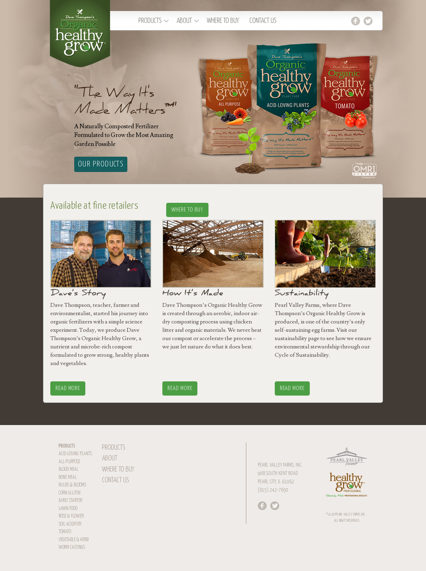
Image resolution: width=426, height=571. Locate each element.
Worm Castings (72, 547)
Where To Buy (223, 21)
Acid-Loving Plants (75, 453)
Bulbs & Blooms (72, 485)
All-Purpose (69, 461)
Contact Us (262, 21)
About (184, 21)
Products (150, 21)
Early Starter (70, 500)
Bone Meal (68, 477)
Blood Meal (68, 469)
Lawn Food (68, 508)
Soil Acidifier (70, 524)
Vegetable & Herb (73, 539)
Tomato (65, 531)
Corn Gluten (69, 493)
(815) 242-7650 (273, 490)
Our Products (100, 164)
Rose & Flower (71, 516)
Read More (68, 388)
